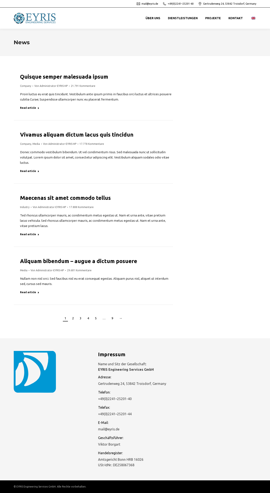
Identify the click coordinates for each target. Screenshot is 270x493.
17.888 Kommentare (81, 207)
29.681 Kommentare (79, 270)
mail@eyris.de (147, 4)
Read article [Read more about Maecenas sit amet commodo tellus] (29, 234)
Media (36, 143)
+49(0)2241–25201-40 (178, 4)
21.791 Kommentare (83, 86)
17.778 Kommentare (92, 143)
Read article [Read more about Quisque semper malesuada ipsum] (29, 107)
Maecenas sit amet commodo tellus (65, 198)
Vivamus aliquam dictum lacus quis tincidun (77, 135)
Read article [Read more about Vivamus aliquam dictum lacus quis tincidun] (29, 171)
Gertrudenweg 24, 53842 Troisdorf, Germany (227, 4)
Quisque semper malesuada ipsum (64, 77)
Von (51, 86)
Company (25, 86)
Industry (25, 207)
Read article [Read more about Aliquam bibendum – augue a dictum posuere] (29, 292)
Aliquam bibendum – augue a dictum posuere (78, 261)
